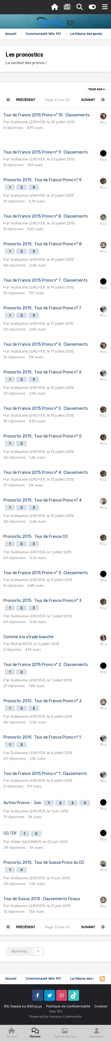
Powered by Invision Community (55, 1017)
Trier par (96, 89)
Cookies (100, 1006)
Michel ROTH (21, 644)
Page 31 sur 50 (58, 100)
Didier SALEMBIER (26, 842)
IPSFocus (34, 1006)
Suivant (88, 100)
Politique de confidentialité (68, 1006)
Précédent (25, 100)
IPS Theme (12, 1006)
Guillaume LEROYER (28, 122)
